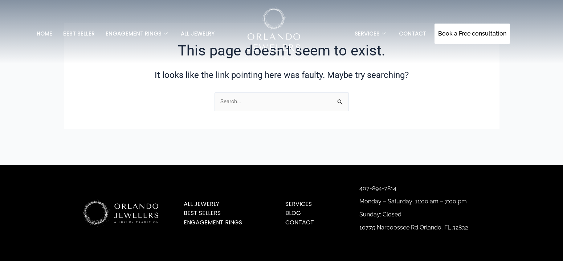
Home (44, 33)
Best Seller (79, 33)
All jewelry (198, 33)
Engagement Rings (137, 33)
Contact (412, 33)
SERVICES (370, 33)
